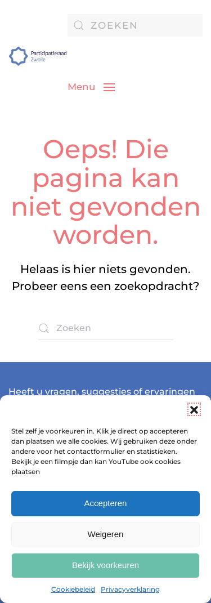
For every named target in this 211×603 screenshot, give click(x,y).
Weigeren (106, 534)
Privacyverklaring (130, 589)
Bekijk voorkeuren (105, 565)
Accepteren (105, 503)
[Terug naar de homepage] (38, 56)
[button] (194, 409)
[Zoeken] (135, 25)
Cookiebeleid (73, 589)
